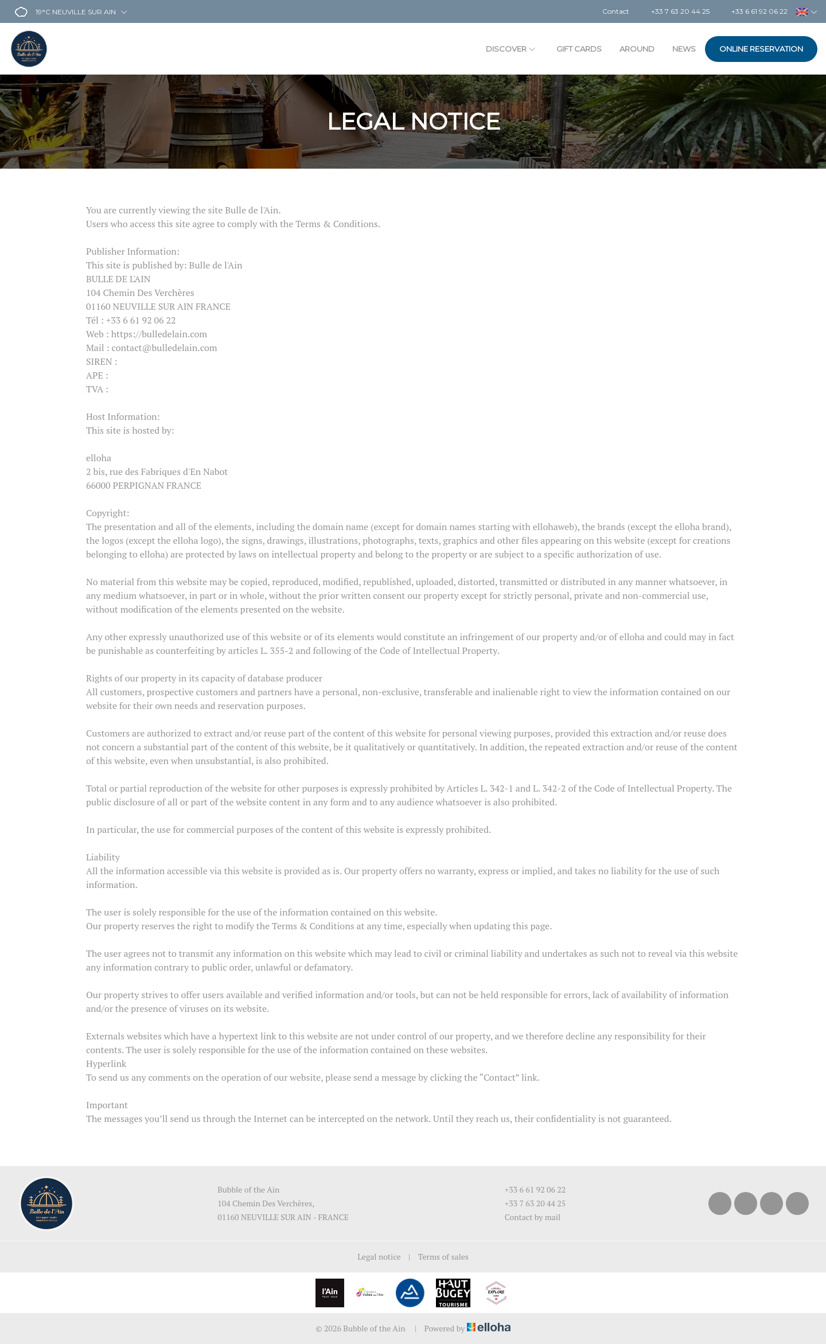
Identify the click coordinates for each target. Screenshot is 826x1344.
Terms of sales (443, 1256)
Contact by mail (526, 1216)
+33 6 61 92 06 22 (529, 1189)
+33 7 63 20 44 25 (529, 1203)
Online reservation (761, 48)
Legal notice (378, 1256)
